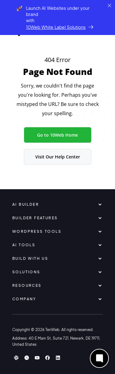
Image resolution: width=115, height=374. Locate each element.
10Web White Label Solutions (56, 27)
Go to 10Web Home (57, 135)
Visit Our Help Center (57, 157)
